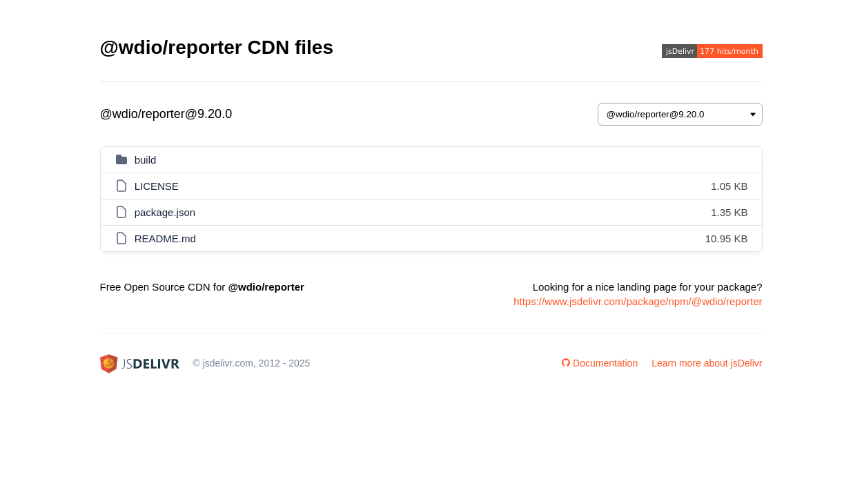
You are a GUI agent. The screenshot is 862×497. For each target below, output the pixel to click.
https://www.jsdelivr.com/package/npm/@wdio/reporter (637, 301)
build (146, 160)
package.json (165, 212)
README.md (165, 238)
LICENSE (157, 186)
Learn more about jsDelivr (707, 363)
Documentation (600, 363)
